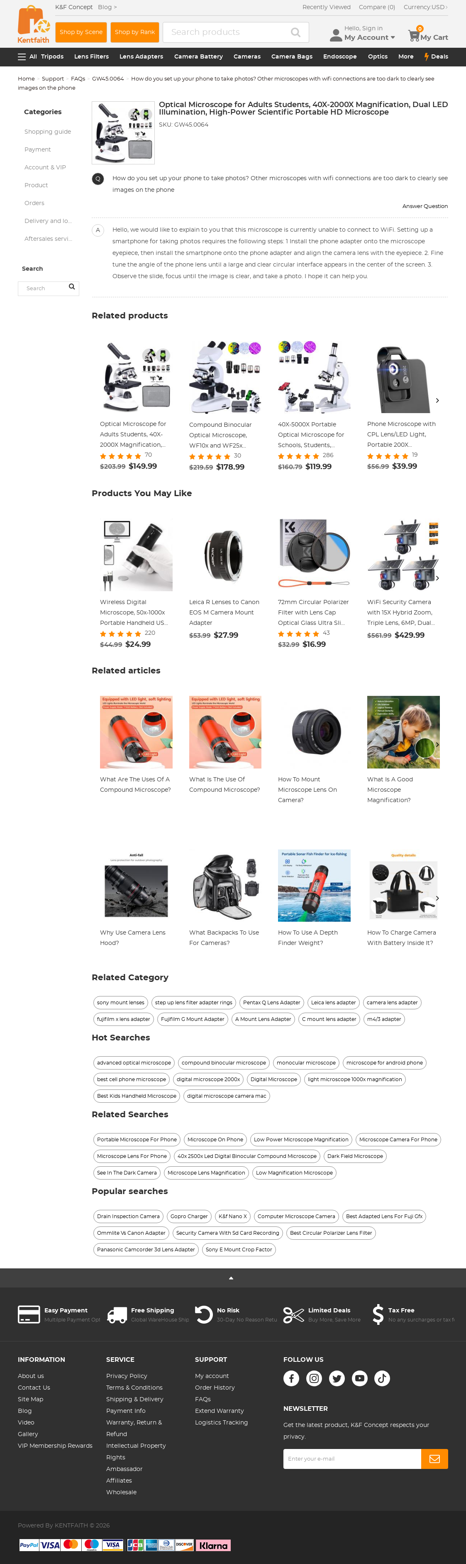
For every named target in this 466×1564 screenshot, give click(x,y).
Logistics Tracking (221, 1423)
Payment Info (126, 1411)
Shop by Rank (135, 32)
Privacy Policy (126, 1376)
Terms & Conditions (134, 1388)
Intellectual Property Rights (136, 1452)
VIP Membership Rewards (55, 1446)
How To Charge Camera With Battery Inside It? (401, 938)
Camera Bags (291, 57)
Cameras (247, 57)
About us (31, 1376)
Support (53, 79)
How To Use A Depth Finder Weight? (308, 938)
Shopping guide (47, 132)
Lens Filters (91, 57)
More (406, 57)
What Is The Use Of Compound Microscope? (224, 785)
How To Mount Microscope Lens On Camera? (307, 790)
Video (26, 1423)
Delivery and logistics (51, 221)
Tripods (52, 57)
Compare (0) (377, 7)
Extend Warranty (219, 1411)
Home (26, 79)
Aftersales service (49, 239)
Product (36, 185)
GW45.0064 (108, 79)
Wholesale (121, 1492)
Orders (34, 203)
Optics (378, 57)
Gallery (28, 1434)
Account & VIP (45, 168)
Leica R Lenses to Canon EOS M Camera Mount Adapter (224, 613)
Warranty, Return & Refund (134, 1428)
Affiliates (119, 1481)
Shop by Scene (81, 32)
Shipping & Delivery (134, 1399)
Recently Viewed (327, 7)
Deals (436, 56)
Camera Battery (198, 57)
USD (426, 7)
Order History (215, 1388)
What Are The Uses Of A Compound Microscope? (135, 785)
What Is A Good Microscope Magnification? (390, 790)
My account (212, 1376)
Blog (25, 1411)
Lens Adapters (141, 57)
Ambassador (124, 1469)
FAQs (78, 79)
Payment (37, 150)
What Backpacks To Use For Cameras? (224, 938)
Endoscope (340, 57)
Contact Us (34, 1388)
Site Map (30, 1399)
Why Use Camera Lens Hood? (133, 938)
